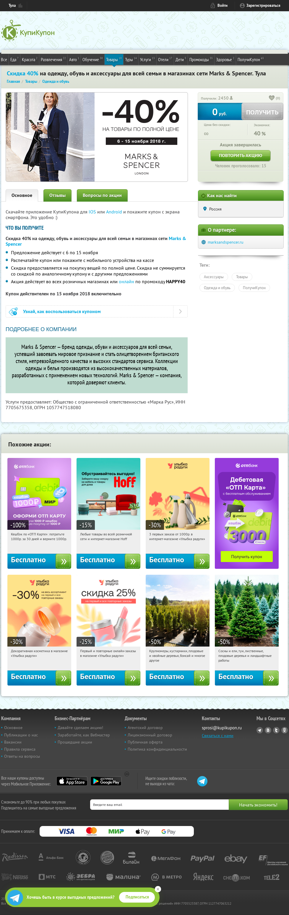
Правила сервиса (19, 749)
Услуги (147, 59)
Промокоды (201, 59)
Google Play (105, 781)
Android (114, 212)
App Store (71, 781)
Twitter (276, 730)
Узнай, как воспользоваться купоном (62, 311)
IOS (93, 212)
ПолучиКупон (251, 59)
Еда (14, 59)
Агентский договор (145, 727)
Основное (22, 195)
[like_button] (272, 98)
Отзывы (57, 195)
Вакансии (13, 742)
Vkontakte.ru (268, 730)
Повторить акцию (240, 155)
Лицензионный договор (150, 735)
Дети (181, 59)
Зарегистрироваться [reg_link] (263, 5)
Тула (12, 5)
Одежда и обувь (217, 287)
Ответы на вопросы (22, 756)
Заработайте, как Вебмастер (84, 735)
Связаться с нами (217, 735)
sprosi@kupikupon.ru (222, 728)
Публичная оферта (145, 742)
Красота (30, 59)
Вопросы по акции (102, 195)
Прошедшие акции (75, 742)
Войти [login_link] (222, 5)
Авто (74, 59)
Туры (131, 59)
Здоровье (225, 59)
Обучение (92, 59)
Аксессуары (214, 276)
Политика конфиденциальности (157, 749)
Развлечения (53, 59)
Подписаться (137, 897)
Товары (114, 59)
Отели (165, 59)
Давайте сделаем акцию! (80, 727)
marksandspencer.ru (225, 242)
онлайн (126, 281)
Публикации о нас (21, 735)
